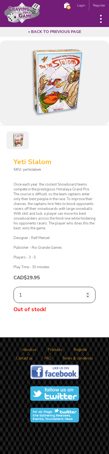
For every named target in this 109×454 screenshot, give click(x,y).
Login (81, 5)
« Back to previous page (54, 31)
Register (99, 5)
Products (55, 349)
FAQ (47, 358)
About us (29, 349)
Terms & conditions (78, 358)
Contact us (24, 358)
